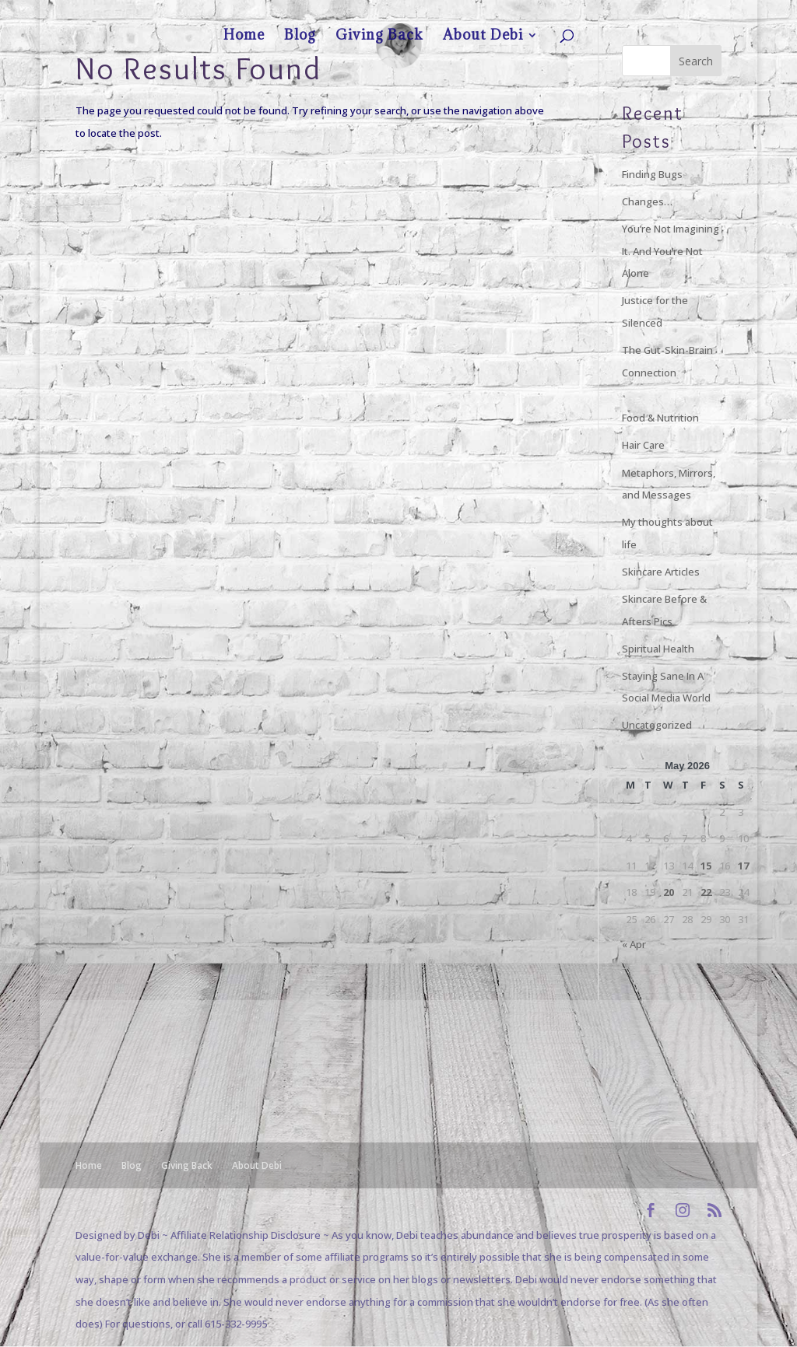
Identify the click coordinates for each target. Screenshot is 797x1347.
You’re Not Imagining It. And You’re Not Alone (670, 251)
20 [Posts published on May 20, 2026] (668, 892)
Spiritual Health (658, 649)
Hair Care (643, 445)
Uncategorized (657, 725)
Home (552, 12)
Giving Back (629, 12)
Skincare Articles (661, 572)
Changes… (647, 201)
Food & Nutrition (660, 418)
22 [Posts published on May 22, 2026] (705, 892)
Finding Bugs (652, 174)
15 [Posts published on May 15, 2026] (705, 866)
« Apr (634, 944)
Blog (586, 12)
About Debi (685, 12)
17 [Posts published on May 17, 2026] (743, 866)
